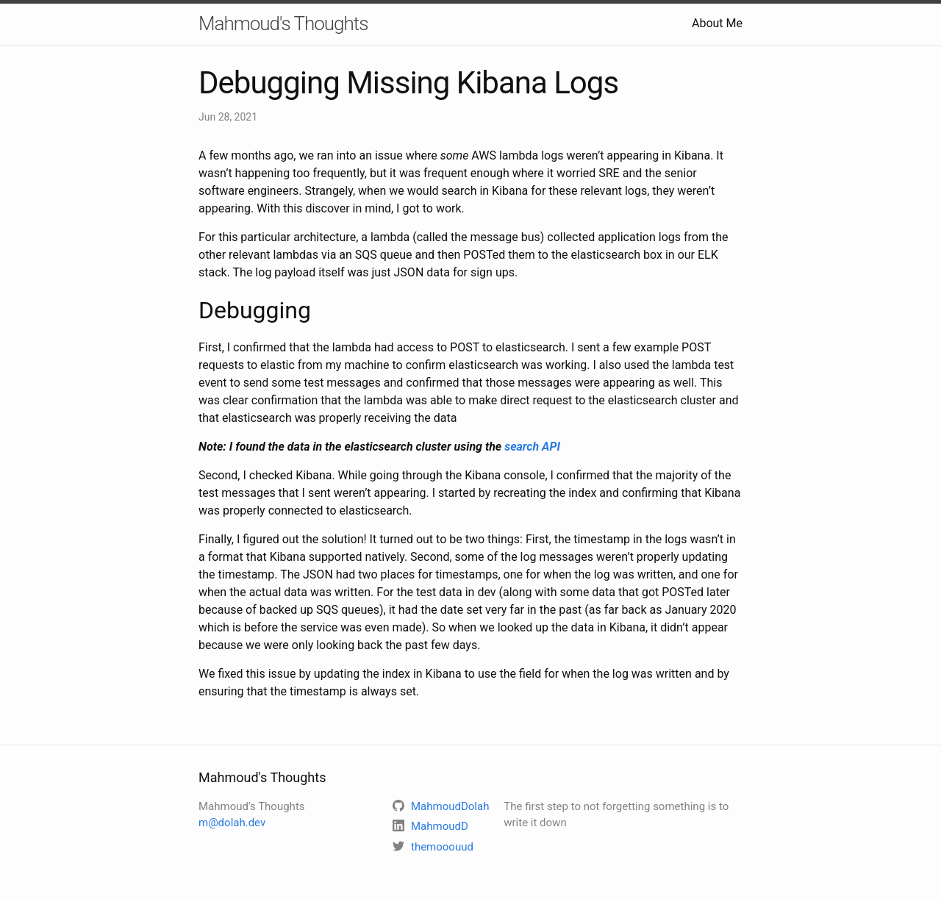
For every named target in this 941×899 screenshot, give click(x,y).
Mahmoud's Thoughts (283, 23)
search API (532, 447)
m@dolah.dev (231, 822)
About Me (717, 23)
